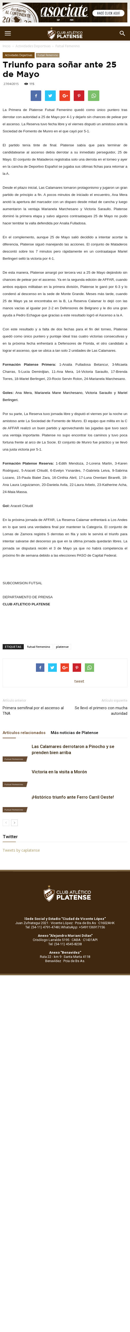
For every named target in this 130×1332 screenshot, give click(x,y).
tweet (79, 681)
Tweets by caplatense (21, 850)
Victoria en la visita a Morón (59, 771)
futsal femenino (38, 647)
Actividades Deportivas (33, 46)
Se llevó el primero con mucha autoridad (101, 711)
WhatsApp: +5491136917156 (83, 927)
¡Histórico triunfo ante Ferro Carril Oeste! (73, 797)
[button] (122, 33)
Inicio (7, 46)
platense (62, 647)
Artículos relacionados (24, 732)
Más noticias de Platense (74, 732)
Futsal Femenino (67, 46)
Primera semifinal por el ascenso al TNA (33, 711)
